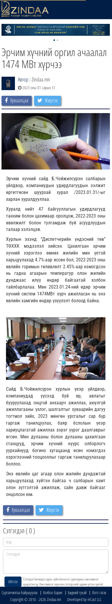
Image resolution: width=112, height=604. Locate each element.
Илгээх (13, 581)
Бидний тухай (77, 592)
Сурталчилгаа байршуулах (19, 592)
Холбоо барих (52, 592)
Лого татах (99, 592)
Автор (23, 79)
